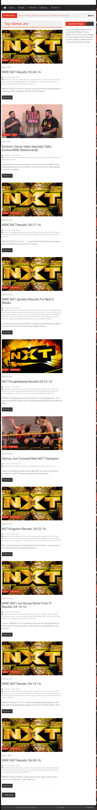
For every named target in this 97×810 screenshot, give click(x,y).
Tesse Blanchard (35, 317)
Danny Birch (29, 312)
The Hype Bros (34, 234)
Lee (56, 232)
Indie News (6, 135)
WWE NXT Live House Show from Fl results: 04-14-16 (26, 605)
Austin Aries (15, 79)
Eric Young (31, 79)
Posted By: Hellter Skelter (12, 77)
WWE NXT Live (50, 466)
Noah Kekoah (35, 314)
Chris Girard (51, 389)
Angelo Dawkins (28, 691)
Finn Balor (51, 232)
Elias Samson (36, 232)
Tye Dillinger (18, 319)
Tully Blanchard (51, 82)
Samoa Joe (9, 82)
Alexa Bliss (24, 310)
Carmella (28, 232)
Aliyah (6, 232)
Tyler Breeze (54, 770)
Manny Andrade (28, 391)
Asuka (11, 232)
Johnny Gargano (11, 314)
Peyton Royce (44, 314)
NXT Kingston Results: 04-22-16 (24, 529)
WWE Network (23, 84)
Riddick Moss (56, 538)
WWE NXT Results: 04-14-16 (21, 684)
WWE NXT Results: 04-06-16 (21, 760)
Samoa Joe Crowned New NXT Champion (30, 458)
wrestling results (13, 84)
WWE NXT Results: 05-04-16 (21, 72)
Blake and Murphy (19, 232)
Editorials (43, 8)
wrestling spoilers (39, 319)
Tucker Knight (41, 695)
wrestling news (6, 160)
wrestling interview (54, 157)
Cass (8, 693)
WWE (14, 160)
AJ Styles (7, 157)
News (11, 8)
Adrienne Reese (9, 310)
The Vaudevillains (18, 695)
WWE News (13, 447)
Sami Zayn (26, 770)
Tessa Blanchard (32, 82)
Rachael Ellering (54, 314)
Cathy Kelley (23, 79)
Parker (7, 234)
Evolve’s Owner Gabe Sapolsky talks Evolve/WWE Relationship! (26, 148)
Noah (26, 616)
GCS (33, 157)
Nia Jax (45, 79)
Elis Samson (11, 391)
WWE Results (15, 60)
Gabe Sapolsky (26, 157)
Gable (11, 770)
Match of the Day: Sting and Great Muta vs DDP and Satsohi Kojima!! (44, 15)
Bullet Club (7, 466)
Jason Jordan (17, 770)
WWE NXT (32, 84)
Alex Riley (7, 79)
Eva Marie (44, 232)
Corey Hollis (20, 312)
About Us (55, 8)
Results (21, 8)
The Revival (42, 82)
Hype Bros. (38, 79)
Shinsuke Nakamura (20, 82)
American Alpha (34, 310)
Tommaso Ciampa (8, 319)
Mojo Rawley (37, 391)
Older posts (9, 795)
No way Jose (52, 79)
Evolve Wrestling (16, 157)
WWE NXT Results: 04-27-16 (21, 225)
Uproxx (45, 157)
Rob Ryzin (5, 317)
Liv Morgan (43, 614)
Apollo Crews (38, 691)
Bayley (55, 310)
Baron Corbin (55, 691)
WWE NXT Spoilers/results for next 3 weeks (28, 301)
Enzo (12, 693)
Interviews (32, 8)
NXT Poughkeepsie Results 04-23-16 (27, 381)
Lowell (21, 466)
